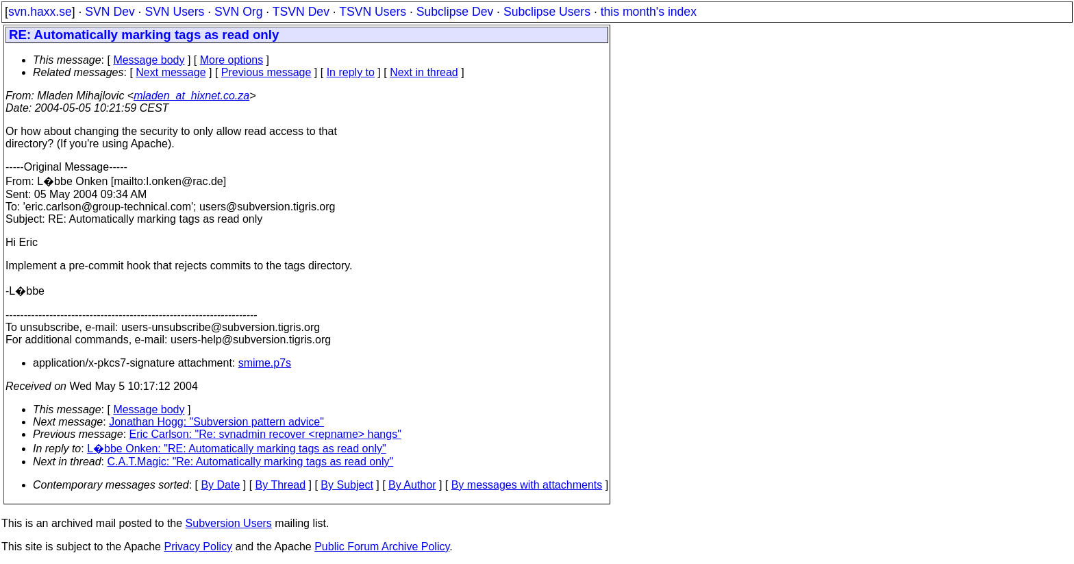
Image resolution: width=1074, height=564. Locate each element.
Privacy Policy (198, 546)
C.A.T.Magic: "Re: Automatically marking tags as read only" (251, 461)
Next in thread (424, 72)
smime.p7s (264, 363)
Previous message (266, 72)
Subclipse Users (546, 12)
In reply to (351, 72)
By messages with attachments (527, 485)
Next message (170, 72)
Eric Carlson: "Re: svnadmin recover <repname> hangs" (265, 434)
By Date (220, 485)
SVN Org (238, 12)
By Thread (280, 485)
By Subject (347, 485)
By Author (412, 485)
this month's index (649, 12)
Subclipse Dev (454, 12)
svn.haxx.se (40, 12)
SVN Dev (109, 12)
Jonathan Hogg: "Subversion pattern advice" (216, 422)
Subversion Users (229, 523)
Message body (148, 60)
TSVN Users (372, 12)
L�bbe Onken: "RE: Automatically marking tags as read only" (236, 448)
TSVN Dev (301, 12)
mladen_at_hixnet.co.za (191, 95)
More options (232, 60)
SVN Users (174, 12)
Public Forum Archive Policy (381, 546)
